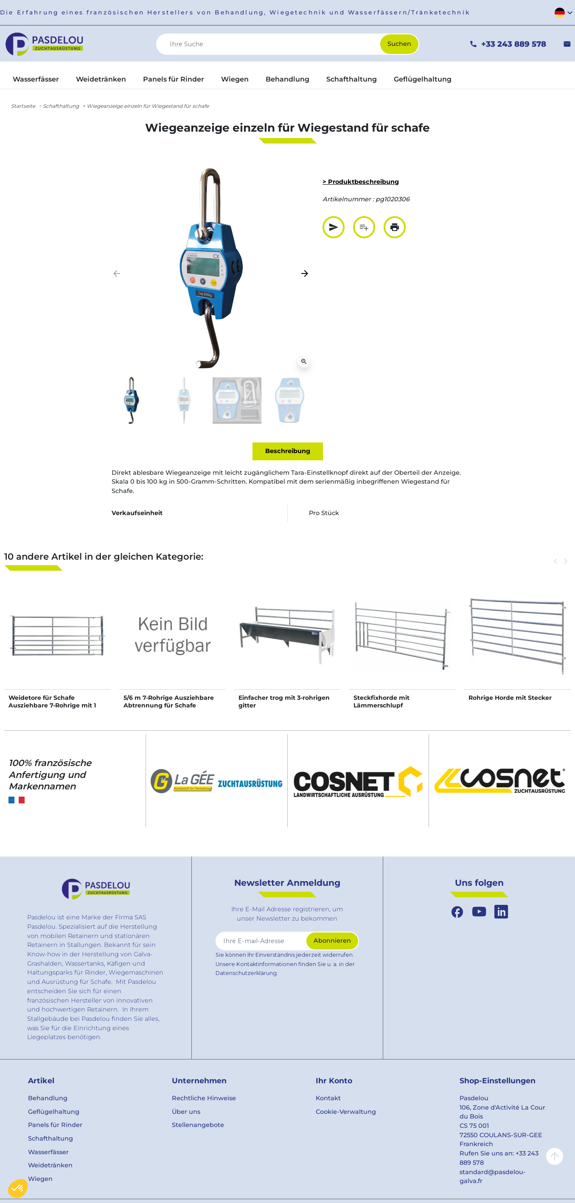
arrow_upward (554, 1156)
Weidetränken (50, 1165)
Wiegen (40, 1179)
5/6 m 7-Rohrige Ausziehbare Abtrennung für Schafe (168, 701)
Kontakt (328, 1098)
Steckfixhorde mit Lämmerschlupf (381, 701)
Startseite (23, 106)
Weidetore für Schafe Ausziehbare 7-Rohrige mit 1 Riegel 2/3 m (52, 705)
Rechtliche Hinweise (204, 1098)
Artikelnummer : (348, 199)
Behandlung (47, 1098)
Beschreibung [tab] (287, 451)
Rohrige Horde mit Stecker (510, 698)
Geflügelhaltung (53, 1112)
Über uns (186, 1112)
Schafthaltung (61, 106)
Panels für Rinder (55, 1125)
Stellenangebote (198, 1125)
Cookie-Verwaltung (346, 1112)
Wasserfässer (48, 1152)
